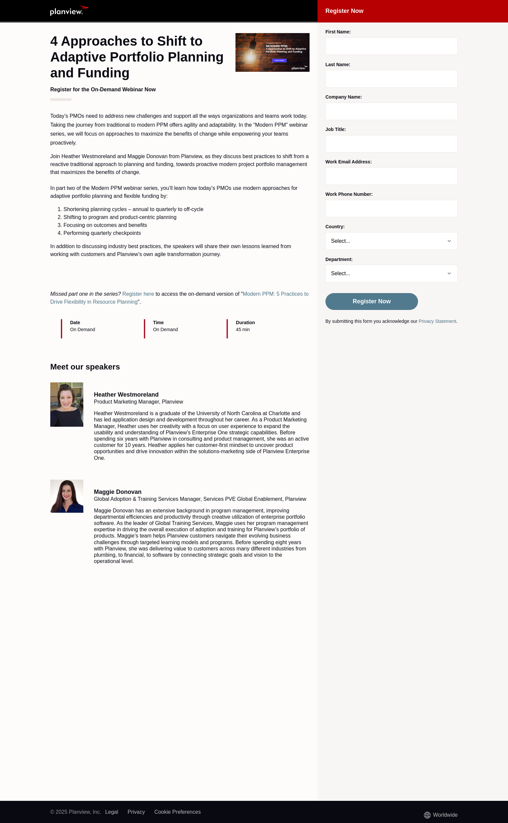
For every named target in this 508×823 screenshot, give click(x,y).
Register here (138, 294)
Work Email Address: (348, 161)
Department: (339, 259)
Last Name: (337, 64)
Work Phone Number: (349, 194)
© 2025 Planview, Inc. (75, 812)
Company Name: (343, 97)
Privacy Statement (437, 321)
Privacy (136, 812)
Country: (335, 226)
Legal (111, 812)
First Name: (338, 31)
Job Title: (335, 129)
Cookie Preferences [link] (177, 812)
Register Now (372, 301)
